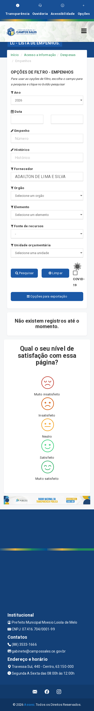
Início (15, 55)
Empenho (20, 131)
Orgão (17, 188)
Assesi (29, 704)
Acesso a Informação (40, 55)
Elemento (20, 207)
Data (16, 111)
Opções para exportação (47, 296)
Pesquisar (24, 273)
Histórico (20, 150)
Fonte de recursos (27, 226)
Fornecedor (22, 169)
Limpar (55, 273)
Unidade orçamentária (31, 245)
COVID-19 (79, 282)
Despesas (67, 55)
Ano (16, 92)
